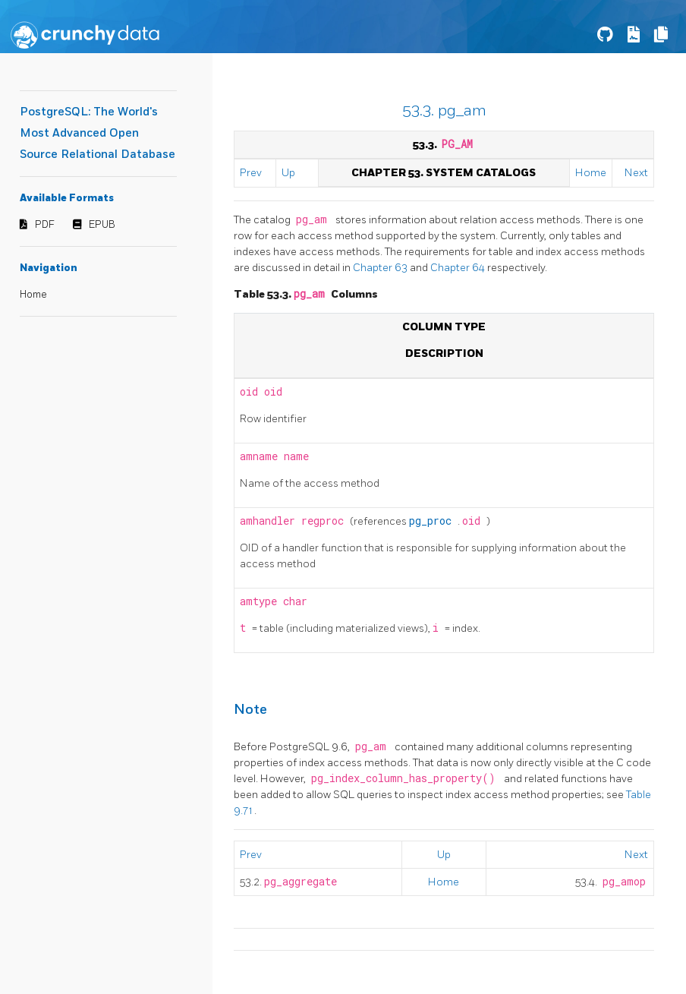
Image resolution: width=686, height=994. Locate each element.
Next (636, 172)
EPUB (102, 225)
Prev (251, 172)
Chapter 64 (458, 267)
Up (288, 172)
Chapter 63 (381, 267)
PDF (45, 225)
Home (33, 295)
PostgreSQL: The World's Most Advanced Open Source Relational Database (97, 133)
